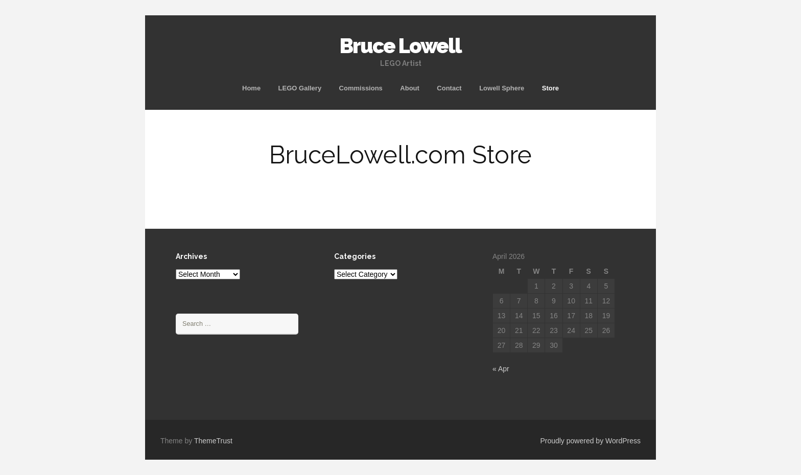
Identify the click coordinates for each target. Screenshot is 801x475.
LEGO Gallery (300, 88)
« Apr (500, 369)
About (409, 88)
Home (251, 88)
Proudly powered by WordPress (590, 441)
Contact (449, 88)
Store (550, 88)
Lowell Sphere (501, 88)
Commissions (361, 88)
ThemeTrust (213, 441)
